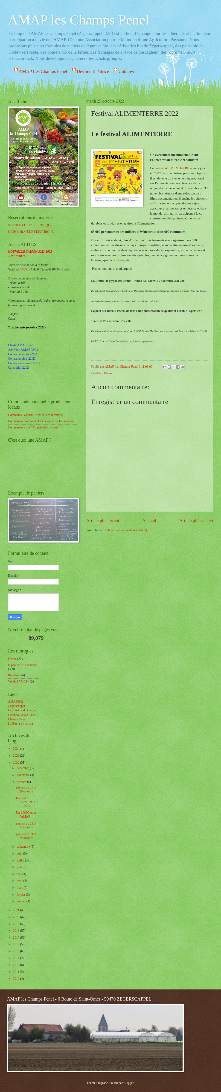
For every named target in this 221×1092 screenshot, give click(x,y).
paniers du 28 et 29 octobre (26, 789)
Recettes (13, 675)
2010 (16, 978)
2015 (16, 951)
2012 (16, 965)
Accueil (149, 520)
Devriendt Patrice (93, 71)
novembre (23, 775)
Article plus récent (102, 520)
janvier (21, 901)
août (20, 853)
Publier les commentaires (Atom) (126, 530)
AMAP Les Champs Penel (43, 71)
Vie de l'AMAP (18, 681)
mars (20, 887)
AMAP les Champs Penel (78, 19)
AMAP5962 (15, 701)
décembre (23, 768)
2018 (16, 930)
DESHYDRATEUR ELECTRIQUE (31, 232)
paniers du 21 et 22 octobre (26, 825)
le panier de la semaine (22, 665)
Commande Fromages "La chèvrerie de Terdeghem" (41, 421)
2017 (16, 937)
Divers (108, 373)
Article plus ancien (196, 520)
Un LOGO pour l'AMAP (26, 814)
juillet (21, 860)
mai (19, 874)
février (21, 894)
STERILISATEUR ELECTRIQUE (30, 225)
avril (20, 881)
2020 (16, 917)
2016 (16, 944)
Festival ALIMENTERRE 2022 (27, 802)
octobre (22, 782)
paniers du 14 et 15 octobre (26, 836)
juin (20, 867)
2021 (16, 910)
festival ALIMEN (171, 168)
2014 (16, 958)
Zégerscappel (16, 706)
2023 (16, 755)
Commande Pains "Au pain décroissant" (33, 427)
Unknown (127, 71)
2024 (16, 748)
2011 (16, 972)
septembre (24, 846)
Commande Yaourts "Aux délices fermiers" (35, 415)
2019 (16, 924)
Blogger (128, 1083)
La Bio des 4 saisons (21, 723)
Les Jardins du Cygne (21, 710)
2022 (16, 762)
